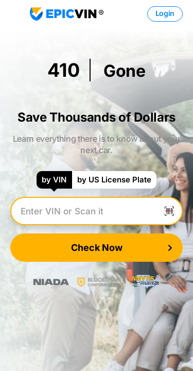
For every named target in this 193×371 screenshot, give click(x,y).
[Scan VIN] (169, 211)
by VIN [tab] (54, 179)
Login (164, 13)
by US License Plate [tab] (114, 179)
